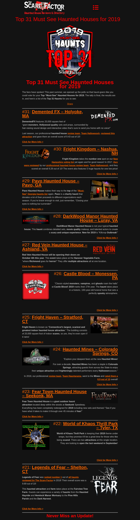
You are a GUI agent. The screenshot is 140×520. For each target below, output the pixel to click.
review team (74, 133)
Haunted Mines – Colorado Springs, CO (90, 351)
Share (70, 104)
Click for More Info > (32, 142)
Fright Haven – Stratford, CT (52, 319)
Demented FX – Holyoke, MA (52, 113)
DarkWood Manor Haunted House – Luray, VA (90, 218)
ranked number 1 (53, 477)
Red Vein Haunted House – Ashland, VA (54, 246)
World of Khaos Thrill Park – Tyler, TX (90, 425)
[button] (96, 7)
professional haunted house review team (67, 165)
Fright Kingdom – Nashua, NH (90, 151)
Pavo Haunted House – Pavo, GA (50, 182)
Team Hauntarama (71, 376)
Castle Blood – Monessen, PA (91, 275)
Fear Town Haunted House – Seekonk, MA (54, 393)
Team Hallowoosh (90, 133)
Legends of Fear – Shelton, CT (55, 469)
